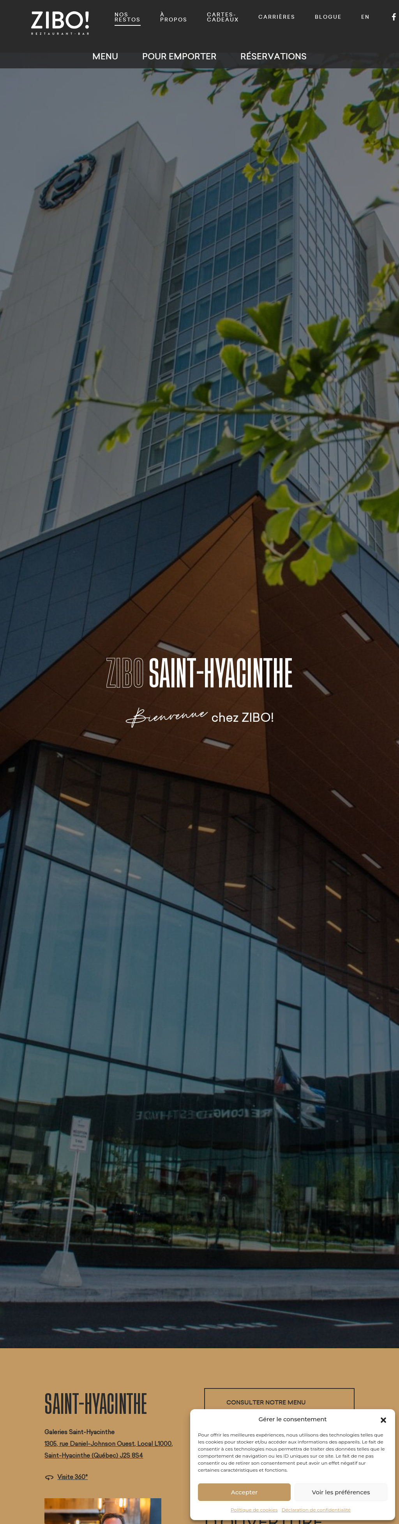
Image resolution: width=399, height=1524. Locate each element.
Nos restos (128, 17)
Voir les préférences (341, 1492)
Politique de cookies (254, 1510)
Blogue (328, 17)
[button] (383, 1419)
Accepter (244, 1492)
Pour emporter (179, 56)
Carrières (276, 17)
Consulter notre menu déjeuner (266, 1408)
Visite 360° (66, 1476)
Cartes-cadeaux (223, 17)
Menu (105, 56)
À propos (173, 17)
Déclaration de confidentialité (316, 1510)
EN (365, 17)
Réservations (273, 56)
